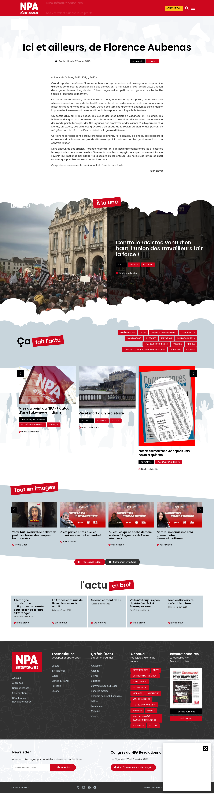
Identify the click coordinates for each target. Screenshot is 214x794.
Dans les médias (99, 691)
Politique (53, 424)
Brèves (94, 676)
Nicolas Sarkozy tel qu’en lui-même (181, 602)
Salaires (190, 349)
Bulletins (95, 681)
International (58, 671)
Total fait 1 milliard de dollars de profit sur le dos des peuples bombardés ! (34, 535)
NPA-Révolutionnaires (156, 344)
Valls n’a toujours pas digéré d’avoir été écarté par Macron (145, 604)
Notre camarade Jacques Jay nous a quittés (164, 453)
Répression (175, 349)
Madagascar (134, 338)
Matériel (95, 711)
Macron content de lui (106, 600)
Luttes (55, 676)
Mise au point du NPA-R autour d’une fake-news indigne (45, 410)
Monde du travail (60, 681)
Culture (152, 61)
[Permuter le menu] (193, 8)
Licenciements (188, 332)
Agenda (95, 671)
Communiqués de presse (33, 419)
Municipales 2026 (186, 338)
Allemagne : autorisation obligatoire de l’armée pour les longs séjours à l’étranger (29, 607)
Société (115, 420)
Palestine (177, 344)
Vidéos (94, 716)
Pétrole (191, 344)
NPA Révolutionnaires (64, 6)
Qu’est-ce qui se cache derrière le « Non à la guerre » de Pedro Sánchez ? (130, 535)
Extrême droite (127, 332)
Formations (97, 706)
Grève (143, 332)
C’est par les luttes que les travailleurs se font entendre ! (80, 533)
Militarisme (166, 338)
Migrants (151, 338)
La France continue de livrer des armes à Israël (67, 604)
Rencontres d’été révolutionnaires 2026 (144, 349)
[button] (186, 8)
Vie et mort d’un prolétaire (101, 413)
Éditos (94, 701)
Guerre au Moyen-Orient (163, 332)
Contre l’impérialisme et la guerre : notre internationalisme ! (175, 535)
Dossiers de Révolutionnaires (106, 696)
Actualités (137, 61)
